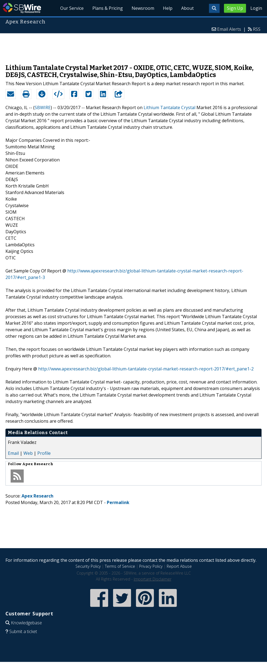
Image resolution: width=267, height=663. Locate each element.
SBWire (22, 8)
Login (256, 8)
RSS (256, 29)
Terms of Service (120, 566)
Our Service (72, 8)
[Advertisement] (133, 46)
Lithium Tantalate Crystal (169, 107)
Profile (44, 453)
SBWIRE (43, 107)
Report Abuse (179, 566)
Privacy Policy (151, 566)
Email (13, 453)
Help (167, 8)
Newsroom (143, 8)
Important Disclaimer (152, 579)
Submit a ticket (23, 631)
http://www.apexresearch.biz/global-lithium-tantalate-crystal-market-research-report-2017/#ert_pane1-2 (146, 369)
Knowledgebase (26, 623)
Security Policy (88, 566)
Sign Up (235, 8)
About (187, 8)
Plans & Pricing (107, 8)
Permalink (118, 502)
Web (28, 453)
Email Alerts (229, 29)
